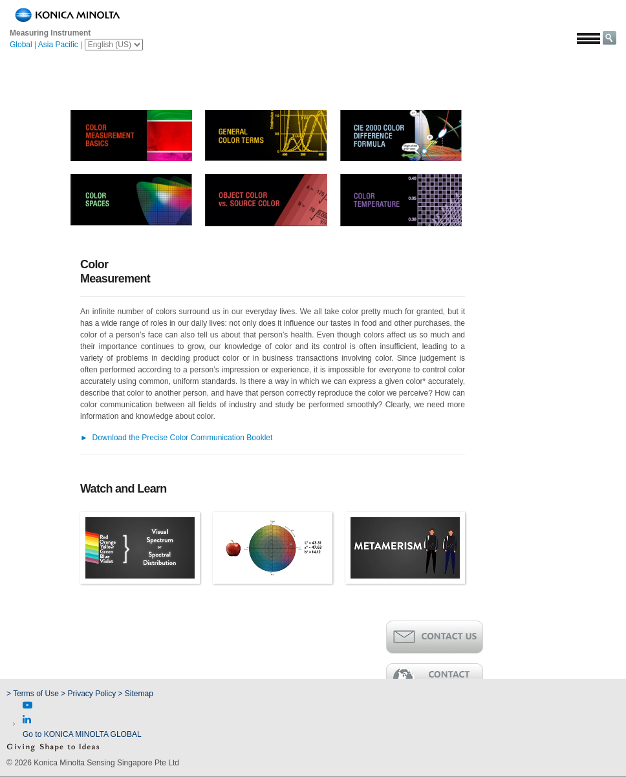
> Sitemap (135, 693)
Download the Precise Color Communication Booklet (176, 437)
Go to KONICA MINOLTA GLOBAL (82, 734)
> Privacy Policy (88, 693)
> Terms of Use (33, 693)
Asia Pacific (58, 44)
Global (21, 44)
